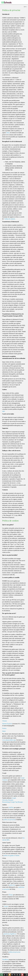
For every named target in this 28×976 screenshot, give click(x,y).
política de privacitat (9, 819)
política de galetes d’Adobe (11, 855)
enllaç (8, 132)
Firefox (4, 728)
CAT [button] (25, 6)
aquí (3, 411)
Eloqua (11, 894)
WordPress (5, 959)
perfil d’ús (12, 885)
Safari (4, 731)
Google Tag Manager (17, 802)
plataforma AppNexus (10, 934)
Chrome (4, 721)
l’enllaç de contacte (9, 219)
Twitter (6, 906)
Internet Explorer (7, 723)
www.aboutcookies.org (8, 740)
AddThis (11, 807)
